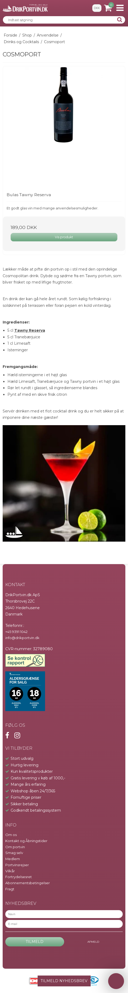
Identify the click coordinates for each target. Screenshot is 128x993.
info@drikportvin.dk (22, 638)
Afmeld (93, 941)
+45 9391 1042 (16, 632)
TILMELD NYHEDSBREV (64, 980)
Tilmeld (34, 941)
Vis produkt (64, 237)
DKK (97, 8)
